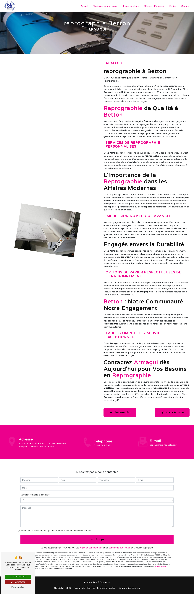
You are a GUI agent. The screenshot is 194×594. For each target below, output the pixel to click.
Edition (172, 6)
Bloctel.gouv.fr (161, 563)
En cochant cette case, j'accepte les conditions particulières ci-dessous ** (55, 527)
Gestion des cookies (129, 588)
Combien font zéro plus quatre (35, 491)
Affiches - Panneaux (153, 6)
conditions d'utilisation (119, 544)
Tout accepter (18, 576)
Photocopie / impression (105, 6)
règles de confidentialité (91, 544)
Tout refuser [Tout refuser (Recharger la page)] (18, 582)
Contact (185, 6)
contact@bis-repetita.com (163, 441)
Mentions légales (106, 588)
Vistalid (60, 588)
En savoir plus (120, 412)
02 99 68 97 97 (102, 448)
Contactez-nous (172, 412)
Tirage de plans (131, 6)
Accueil (84, 6)
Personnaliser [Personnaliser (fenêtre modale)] (18, 587)
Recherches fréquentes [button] (97, 582)
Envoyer (100, 536)
